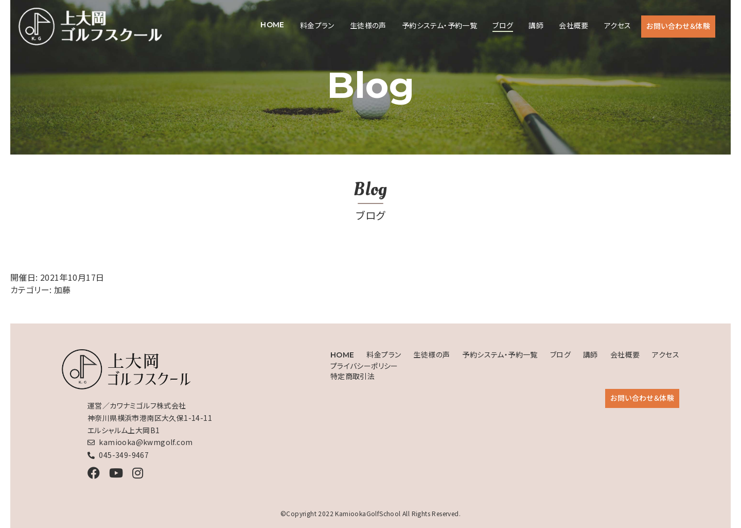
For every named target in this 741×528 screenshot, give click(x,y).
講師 (535, 25)
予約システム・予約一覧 (439, 25)
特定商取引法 (352, 376)
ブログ (502, 25)
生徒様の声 (368, 25)
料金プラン (317, 25)
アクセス (617, 25)
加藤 (62, 289)
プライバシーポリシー (364, 366)
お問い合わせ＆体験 (678, 26)
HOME (272, 24)
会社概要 (574, 25)
